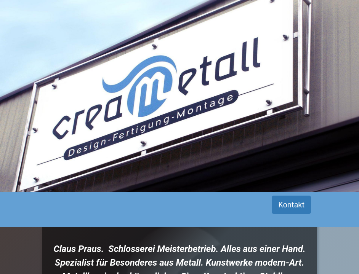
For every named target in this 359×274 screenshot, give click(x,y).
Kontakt (291, 204)
